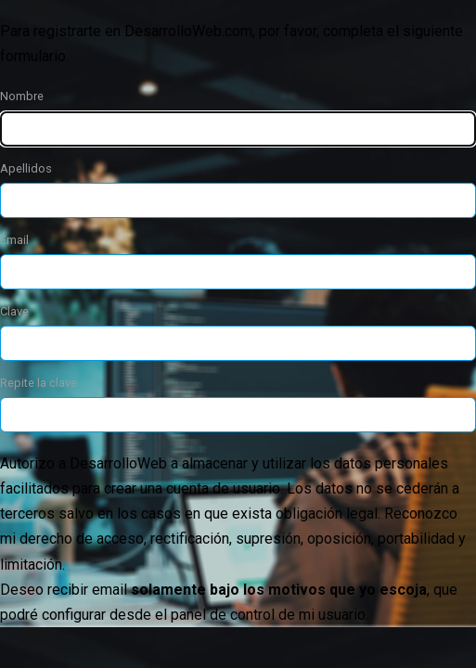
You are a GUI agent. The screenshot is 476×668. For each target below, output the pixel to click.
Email (14, 240)
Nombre (22, 96)
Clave (14, 311)
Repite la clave (38, 383)
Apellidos (26, 168)
